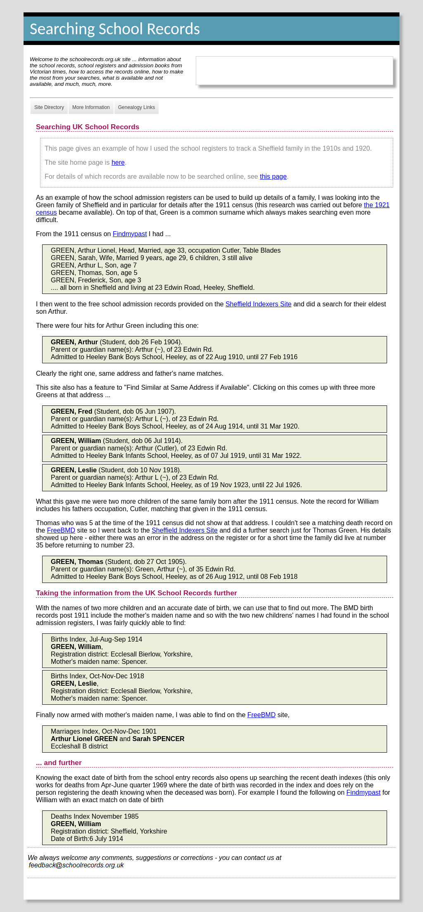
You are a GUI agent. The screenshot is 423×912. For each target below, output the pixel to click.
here (118, 162)
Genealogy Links (136, 107)
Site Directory (49, 107)
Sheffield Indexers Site (259, 304)
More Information (91, 107)
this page (273, 176)
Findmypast (130, 233)
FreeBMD (61, 530)
